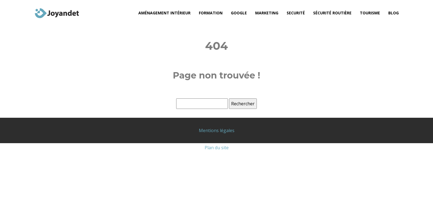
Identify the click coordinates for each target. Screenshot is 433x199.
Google (239, 12)
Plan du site (217, 148)
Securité (296, 12)
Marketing (266, 12)
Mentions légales (216, 130)
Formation (211, 12)
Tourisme (370, 12)
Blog (393, 12)
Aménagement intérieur (164, 12)
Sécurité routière (332, 12)
